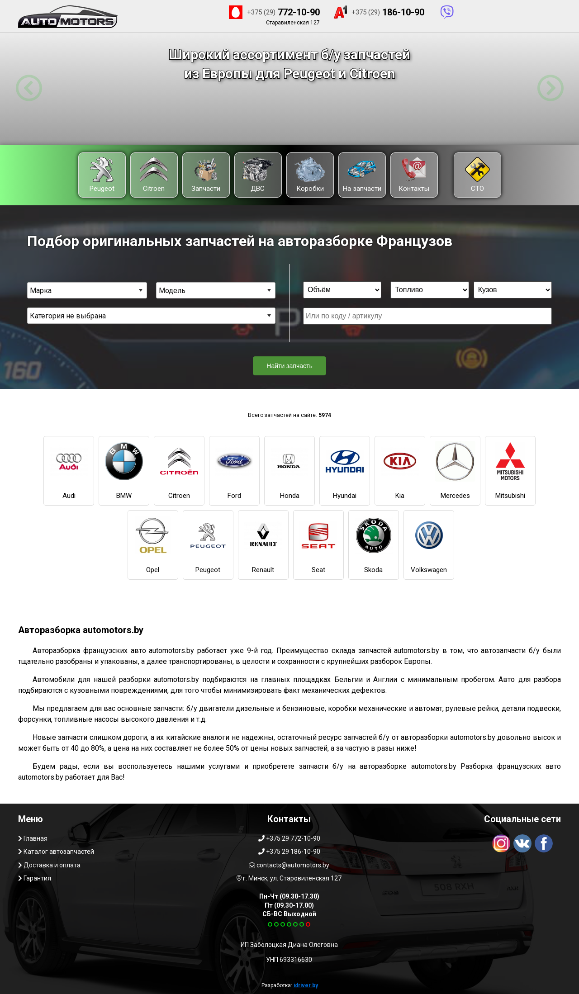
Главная (32, 838)
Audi (68, 470)
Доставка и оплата (49, 865)
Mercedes (455, 470)
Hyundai (344, 470)
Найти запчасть (289, 365)
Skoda (373, 544)
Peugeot (102, 175)
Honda (289, 470)
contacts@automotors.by (289, 865)
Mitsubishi (510, 470)
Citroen (153, 175)
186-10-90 (378, 12)
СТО (477, 175)
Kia (400, 470)
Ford (234, 470)
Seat (318, 544)
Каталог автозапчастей (56, 851)
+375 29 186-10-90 (289, 851)
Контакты (414, 175)
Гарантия (34, 878)
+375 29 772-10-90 (289, 838)
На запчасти (362, 175)
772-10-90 (274, 12)
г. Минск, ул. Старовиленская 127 (289, 878)
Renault (263, 544)
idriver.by (306, 985)
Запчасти (205, 175)
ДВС (257, 175)
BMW (124, 470)
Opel (153, 544)
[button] (29, 88)
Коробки (309, 175)
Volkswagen (428, 544)
